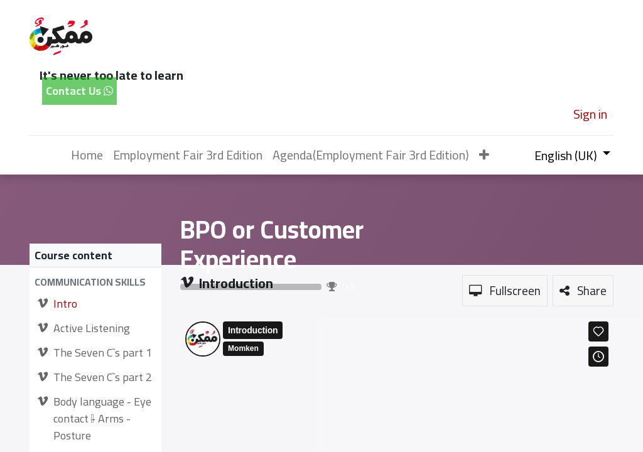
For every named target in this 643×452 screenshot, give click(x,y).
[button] (484, 155)
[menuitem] (87, 155)
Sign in (590, 114)
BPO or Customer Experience (272, 244)
